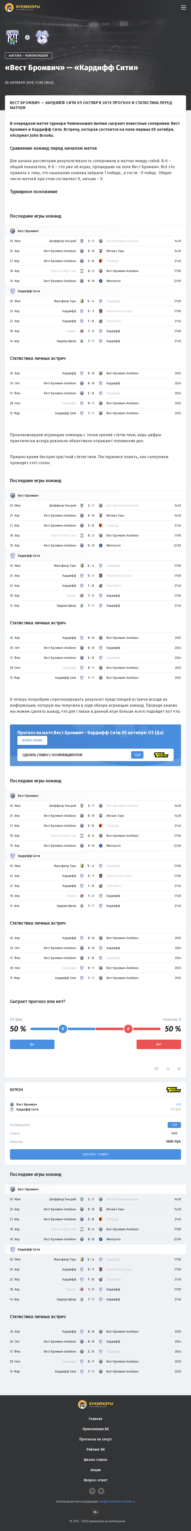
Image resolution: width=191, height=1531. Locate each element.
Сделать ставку (95, 1154)
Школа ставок (95, 1460)
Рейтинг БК (96, 1449)
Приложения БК (96, 1429)
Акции (96, 1470)
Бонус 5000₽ (32, 740)
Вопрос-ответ (95, 1480)
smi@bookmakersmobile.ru (117, 1501)
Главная (95, 1419)
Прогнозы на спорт (95, 1439)
